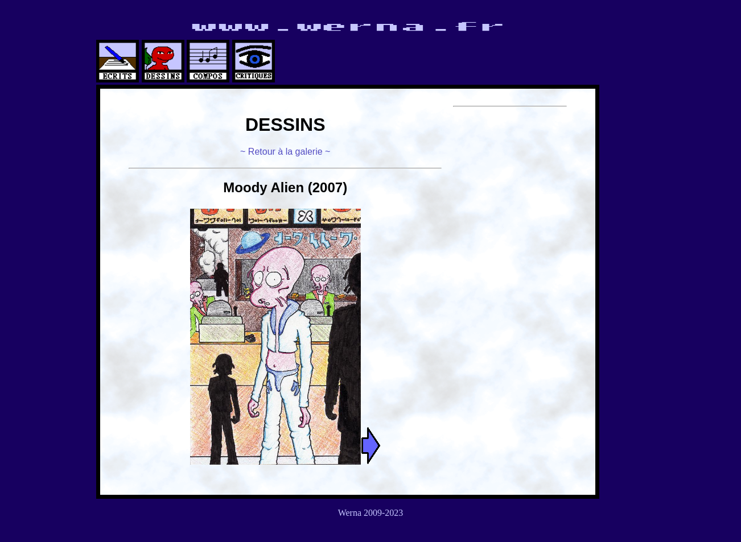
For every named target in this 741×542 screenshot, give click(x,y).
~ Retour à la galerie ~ (285, 151)
